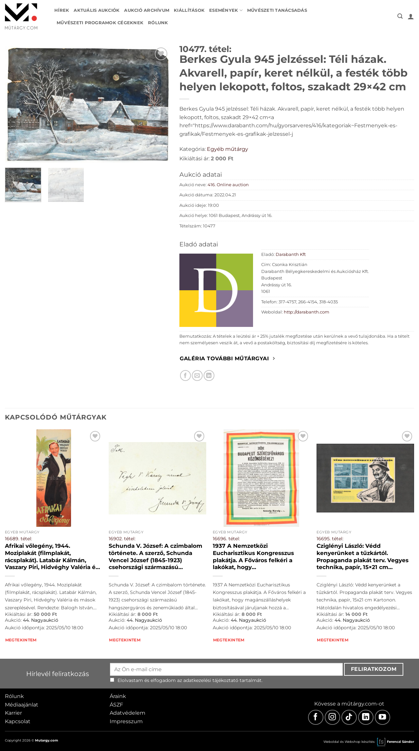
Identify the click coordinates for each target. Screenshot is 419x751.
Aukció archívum (146, 10)
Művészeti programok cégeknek (100, 22)
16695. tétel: (330, 539)
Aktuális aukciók (96, 10)
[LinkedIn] (365, 717)
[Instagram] (332, 717)
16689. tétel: (18, 539)
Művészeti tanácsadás (277, 10)
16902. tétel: (122, 539)
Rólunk (158, 22)
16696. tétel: (226, 539)
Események (226, 10)
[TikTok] (349, 717)
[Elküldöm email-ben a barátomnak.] (197, 375)
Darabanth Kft (291, 254)
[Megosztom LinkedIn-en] (209, 375)
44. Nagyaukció (40, 620)
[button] (400, 16)
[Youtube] (382, 717)
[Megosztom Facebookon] (185, 375)
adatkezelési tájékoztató (210, 680)
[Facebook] (315, 717)
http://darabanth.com (306, 312)
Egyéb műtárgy (227, 149)
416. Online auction (228, 184)
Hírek (61, 10)
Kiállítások (189, 10)
